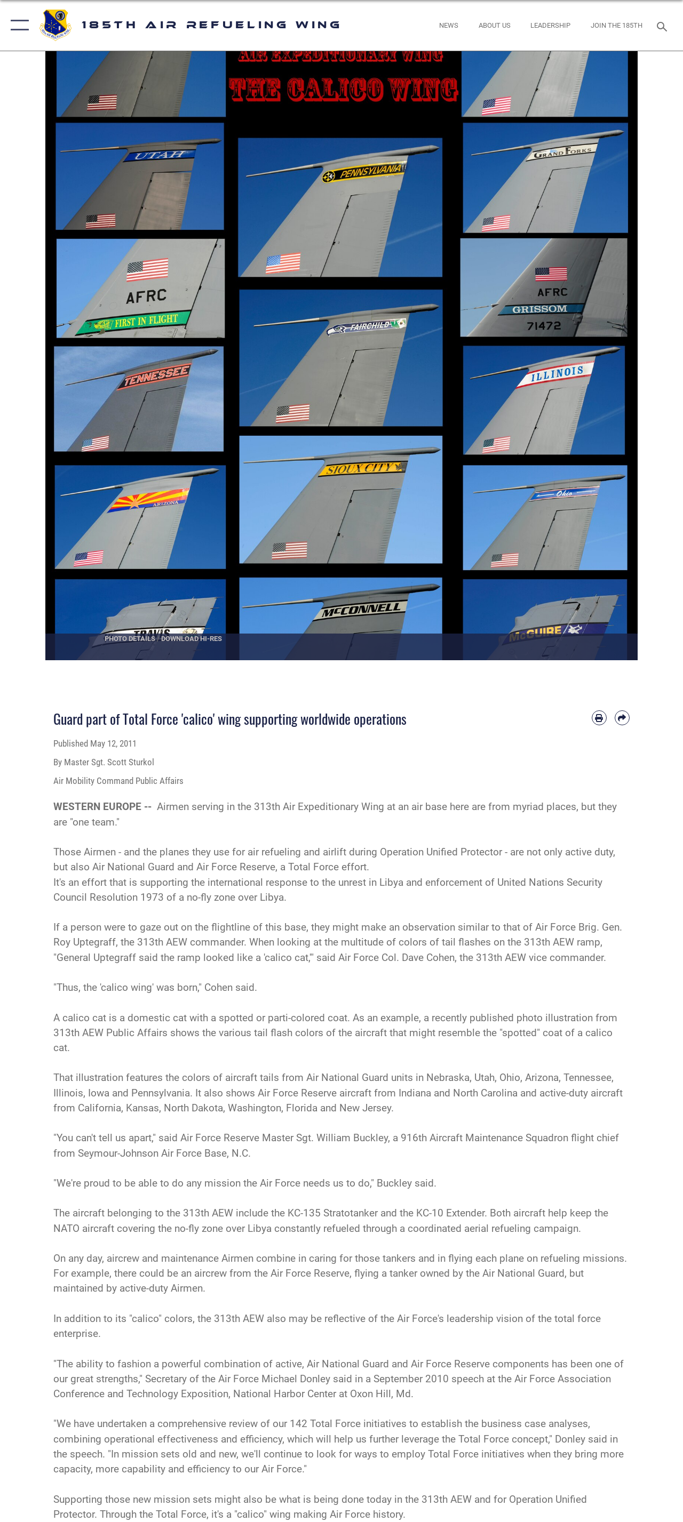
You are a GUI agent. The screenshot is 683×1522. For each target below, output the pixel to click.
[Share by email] (622, 717)
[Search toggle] (664, 25)
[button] (17, 25)
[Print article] (599, 717)
